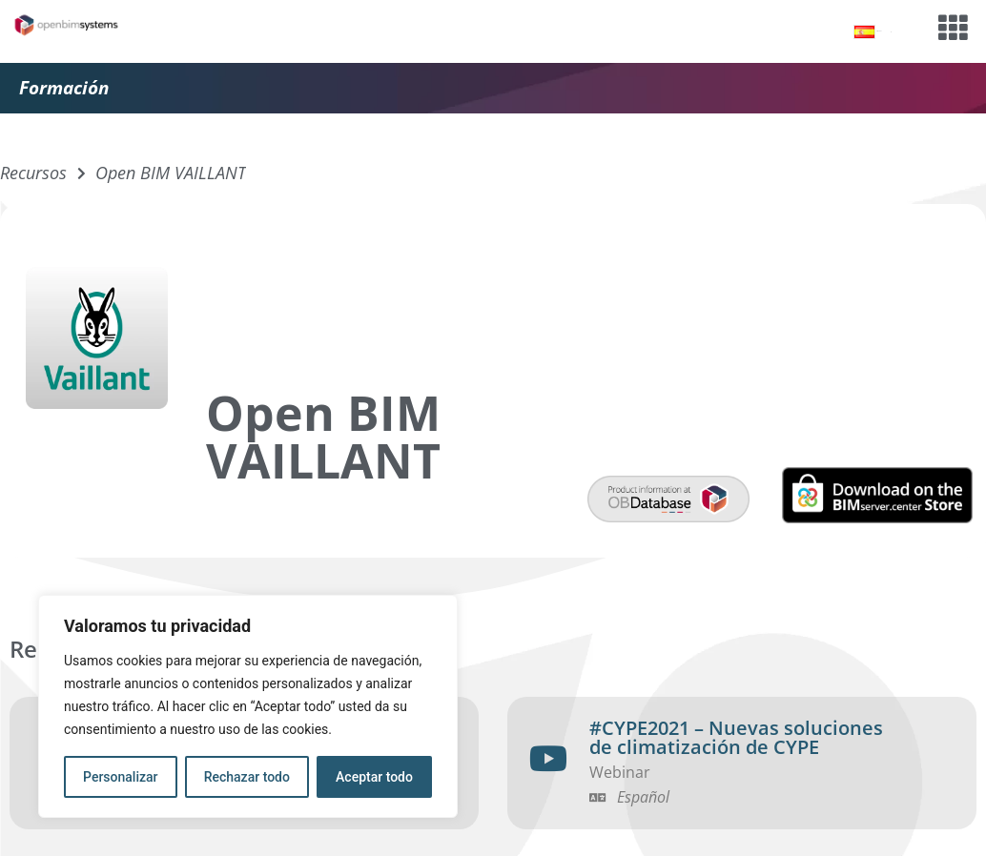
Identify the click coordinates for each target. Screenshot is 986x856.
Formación (64, 87)
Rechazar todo (247, 777)
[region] (248, 706)
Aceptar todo (374, 777)
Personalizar (120, 777)
